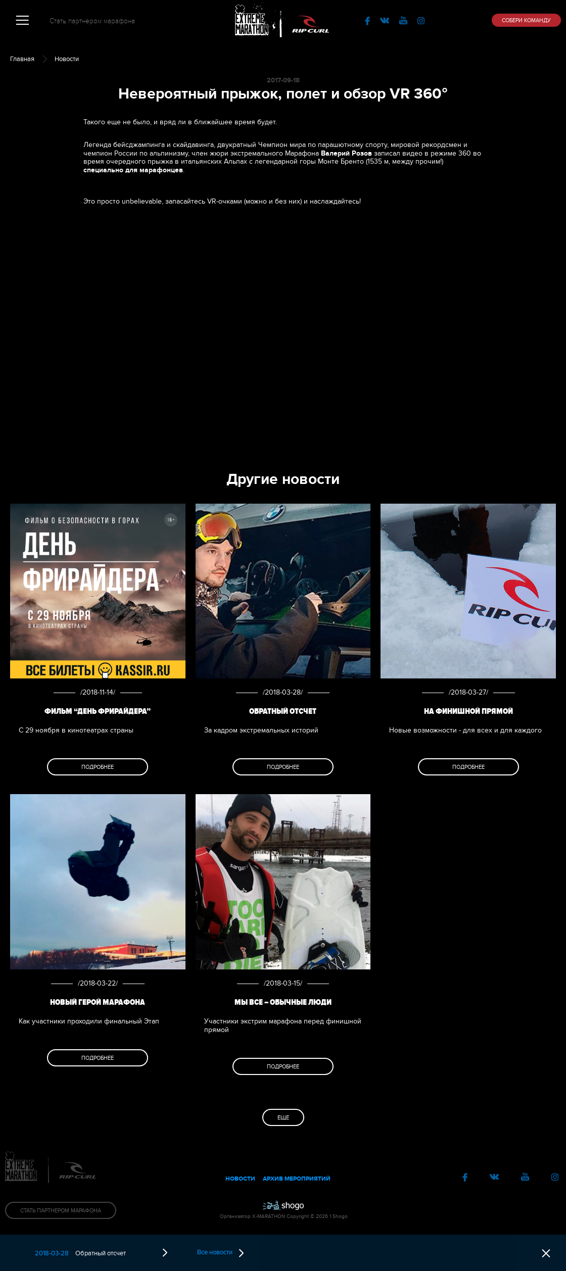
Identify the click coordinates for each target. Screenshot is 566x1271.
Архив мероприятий (297, 1179)
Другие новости (283, 479)
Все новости (220, 1252)
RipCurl (311, 20)
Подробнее (97, 767)
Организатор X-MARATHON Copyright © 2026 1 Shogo (283, 1216)
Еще (283, 1117)
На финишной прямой (468, 711)
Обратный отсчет (282, 711)
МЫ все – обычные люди (283, 1002)
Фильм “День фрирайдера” (97, 711)
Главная (22, 59)
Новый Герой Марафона (97, 1002)
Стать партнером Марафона (60, 1210)
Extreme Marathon (255, 20)
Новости (67, 59)
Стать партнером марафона (92, 21)
